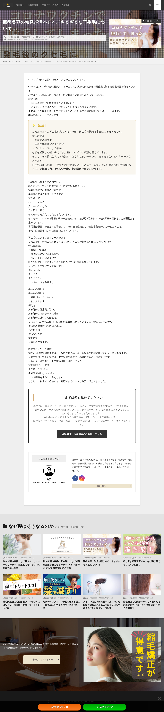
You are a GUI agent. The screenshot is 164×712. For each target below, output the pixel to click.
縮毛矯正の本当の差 (40, 39)
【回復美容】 (33, 5)
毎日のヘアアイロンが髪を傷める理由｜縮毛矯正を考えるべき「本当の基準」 (61, 604)
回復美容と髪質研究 (14, 39)
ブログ (45, 5)
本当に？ (27, 39)
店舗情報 (65, 5)
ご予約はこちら (59, 706)
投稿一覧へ (101, 486)
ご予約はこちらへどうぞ (42, 659)
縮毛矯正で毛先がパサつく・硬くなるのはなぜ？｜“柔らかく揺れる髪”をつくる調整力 (141, 604)
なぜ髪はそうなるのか (47, 37)
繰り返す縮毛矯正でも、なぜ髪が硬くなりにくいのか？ (141, 563)
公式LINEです (105, 706)
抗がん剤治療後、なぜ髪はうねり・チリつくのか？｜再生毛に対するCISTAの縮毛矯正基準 (21, 564)
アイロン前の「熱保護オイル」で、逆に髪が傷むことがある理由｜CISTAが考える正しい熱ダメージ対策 (101, 604)
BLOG (17, 61)
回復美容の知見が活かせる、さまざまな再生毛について (77, 61)
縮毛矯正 (20, 5)
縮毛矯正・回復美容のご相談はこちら (82, 434)
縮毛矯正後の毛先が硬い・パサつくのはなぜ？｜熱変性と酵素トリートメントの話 (21, 604)
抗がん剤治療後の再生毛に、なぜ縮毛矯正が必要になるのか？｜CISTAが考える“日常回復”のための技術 (61, 564)
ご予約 (55, 5)
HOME (8, 61)
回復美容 (60, 37)
